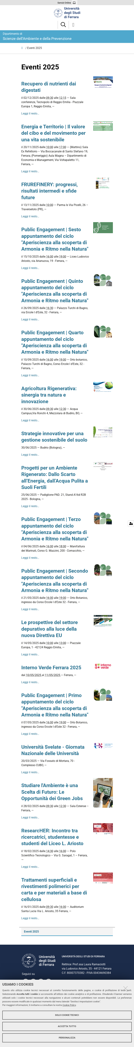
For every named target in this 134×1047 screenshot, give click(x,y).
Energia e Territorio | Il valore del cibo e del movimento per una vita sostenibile (53, 133)
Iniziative (23, 49)
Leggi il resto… (30, 113)
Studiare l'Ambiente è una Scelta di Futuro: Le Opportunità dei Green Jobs (52, 791)
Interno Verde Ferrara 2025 (51, 668)
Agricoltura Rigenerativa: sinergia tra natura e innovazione (49, 395)
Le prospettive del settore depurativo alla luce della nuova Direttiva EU (49, 628)
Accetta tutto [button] (67, 1026)
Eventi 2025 (31, 931)
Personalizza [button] (67, 1037)
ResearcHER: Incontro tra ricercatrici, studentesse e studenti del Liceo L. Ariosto (52, 837)
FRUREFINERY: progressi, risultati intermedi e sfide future (49, 191)
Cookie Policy (69, 1005)
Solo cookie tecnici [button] (67, 1015)
